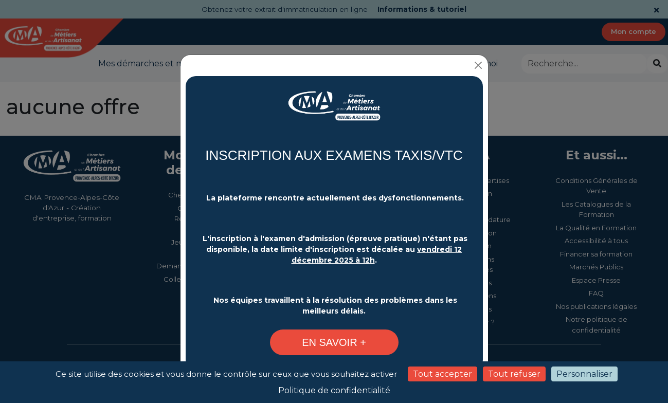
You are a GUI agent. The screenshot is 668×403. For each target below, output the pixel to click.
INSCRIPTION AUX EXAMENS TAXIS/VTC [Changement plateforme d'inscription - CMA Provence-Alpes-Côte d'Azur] (333, 154)
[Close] (479, 65)
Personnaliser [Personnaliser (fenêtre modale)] (584, 374)
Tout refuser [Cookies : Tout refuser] (514, 374)
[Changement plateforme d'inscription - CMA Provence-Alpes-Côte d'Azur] (334, 110)
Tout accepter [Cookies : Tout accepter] (442, 374)
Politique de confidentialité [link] (334, 390)
